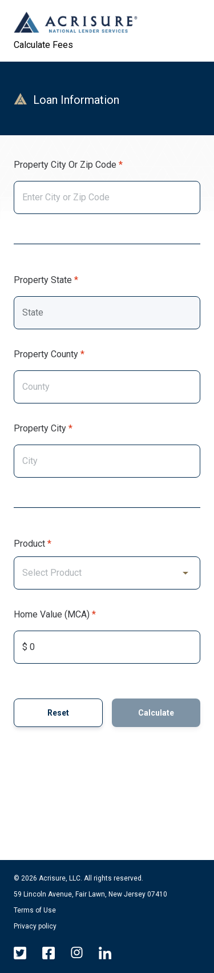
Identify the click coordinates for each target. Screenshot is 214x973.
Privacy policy (35, 926)
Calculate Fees (43, 45)
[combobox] (107, 197)
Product (29, 543)
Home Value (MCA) (52, 614)
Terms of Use (35, 910)
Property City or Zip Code (65, 164)
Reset (58, 712)
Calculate (156, 712)
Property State (43, 279)
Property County (46, 354)
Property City (40, 428)
